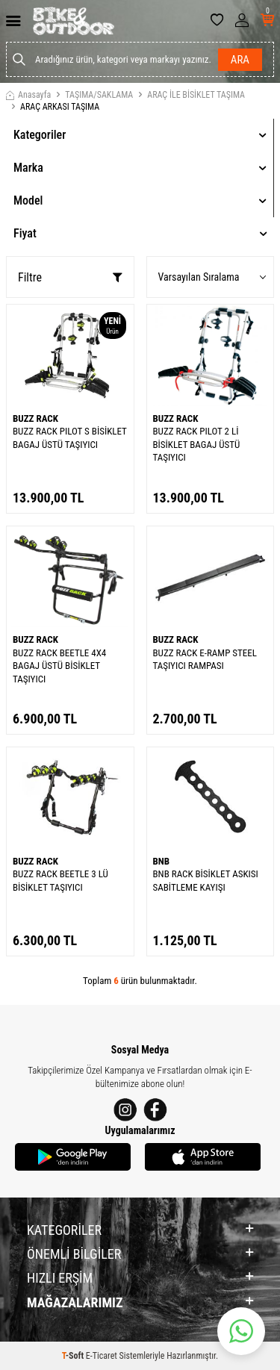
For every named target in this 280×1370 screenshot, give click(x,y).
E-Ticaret (101, 1356)
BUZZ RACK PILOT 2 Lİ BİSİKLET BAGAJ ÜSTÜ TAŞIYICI (196, 444)
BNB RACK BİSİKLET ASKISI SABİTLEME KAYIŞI (205, 880)
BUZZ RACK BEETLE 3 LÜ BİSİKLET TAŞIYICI (60, 880)
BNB (161, 861)
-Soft (74, 1356)
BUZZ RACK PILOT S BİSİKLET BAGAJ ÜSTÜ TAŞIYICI (70, 437)
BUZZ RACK (35, 418)
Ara (240, 59)
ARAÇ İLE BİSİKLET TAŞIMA (196, 95)
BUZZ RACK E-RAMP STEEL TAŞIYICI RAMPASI (205, 659)
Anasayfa (28, 95)
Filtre (70, 277)
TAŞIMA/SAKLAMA (99, 95)
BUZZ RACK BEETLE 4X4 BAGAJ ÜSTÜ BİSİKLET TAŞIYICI (59, 666)
